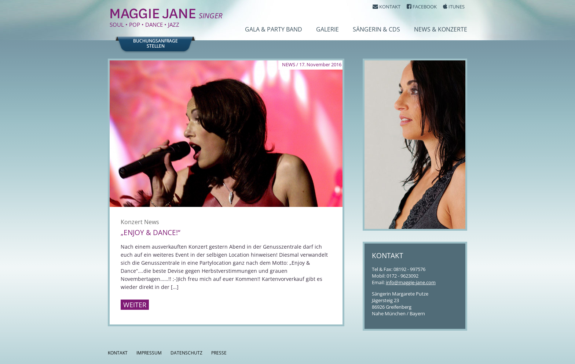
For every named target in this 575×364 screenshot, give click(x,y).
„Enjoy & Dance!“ (150, 232)
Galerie (327, 29)
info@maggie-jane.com (411, 282)
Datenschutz (186, 353)
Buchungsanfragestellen (155, 43)
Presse (219, 353)
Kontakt (118, 353)
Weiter (134, 304)
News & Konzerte (440, 29)
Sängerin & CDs (376, 29)
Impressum (149, 353)
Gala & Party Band (273, 29)
